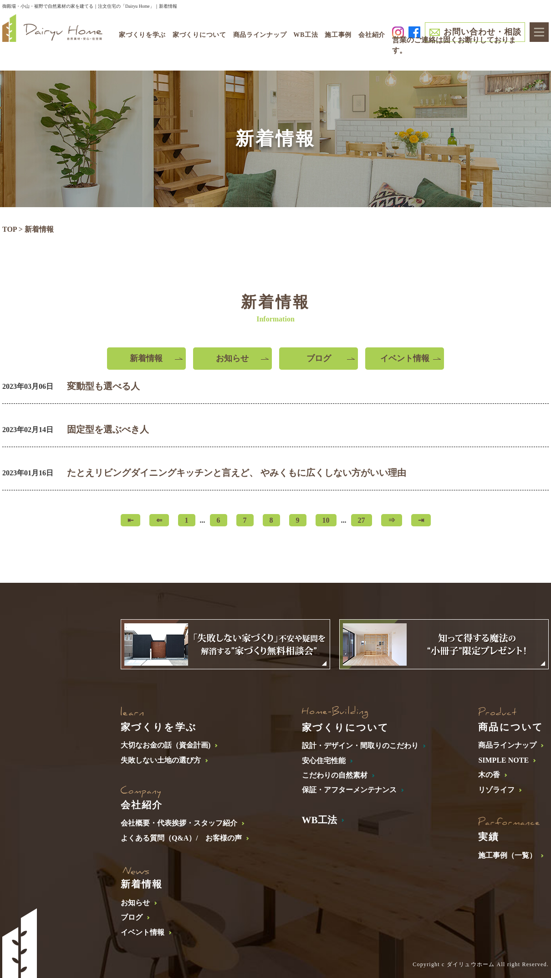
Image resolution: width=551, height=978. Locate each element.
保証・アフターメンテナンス (349, 790)
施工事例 (338, 34)
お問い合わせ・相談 (482, 31)
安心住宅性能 (324, 760)
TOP (9, 229)
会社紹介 (371, 34)
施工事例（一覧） (507, 855)
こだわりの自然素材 (334, 775)
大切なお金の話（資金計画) (165, 745)
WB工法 (305, 34)
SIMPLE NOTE (503, 760)
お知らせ (232, 358)
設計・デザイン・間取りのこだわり (360, 745)
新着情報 (146, 358)
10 (326, 520)
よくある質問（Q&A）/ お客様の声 (181, 838)
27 (361, 520)
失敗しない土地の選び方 (161, 760)
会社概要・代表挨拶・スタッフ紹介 (179, 823)
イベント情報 (404, 358)
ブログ (318, 358)
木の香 (489, 775)
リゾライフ (496, 790)
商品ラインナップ (507, 745)
